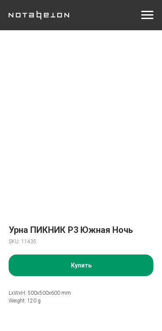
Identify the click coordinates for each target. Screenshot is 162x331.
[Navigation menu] (147, 15)
